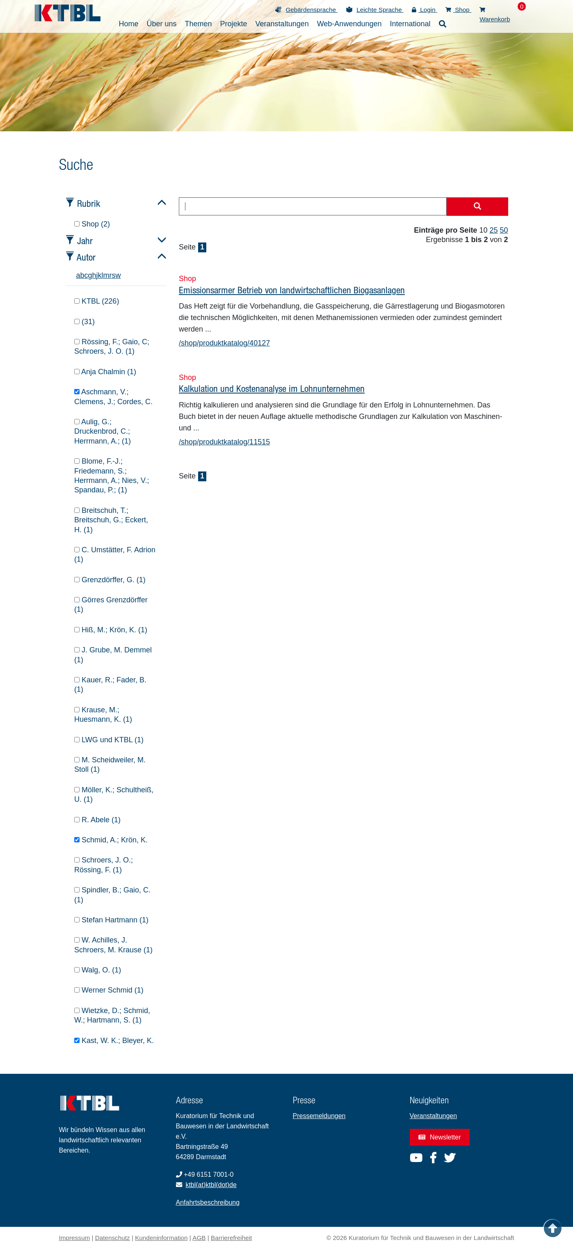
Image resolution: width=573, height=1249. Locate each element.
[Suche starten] (477, 206)
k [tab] (100, 275)
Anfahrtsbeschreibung (208, 1202)
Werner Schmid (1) (109, 990)
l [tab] (102, 275)
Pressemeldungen (319, 1115)
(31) (84, 322)
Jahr (85, 240)
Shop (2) (92, 224)
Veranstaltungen (433, 1115)
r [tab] (111, 275)
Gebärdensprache (311, 9)
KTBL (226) (96, 301)
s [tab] (114, 275)
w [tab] (118, 275)
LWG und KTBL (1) (109, 740)
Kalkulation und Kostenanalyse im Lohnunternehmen (272, 388)
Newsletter (439, 1137)
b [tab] (82, 275)
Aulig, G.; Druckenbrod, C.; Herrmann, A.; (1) (102, 431)
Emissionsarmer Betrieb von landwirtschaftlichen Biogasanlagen (292, 289)
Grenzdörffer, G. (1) (110, 580)
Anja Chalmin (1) (105, 372)
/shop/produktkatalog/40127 (224, 343)
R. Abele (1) (97, 820)
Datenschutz (112, 1237)
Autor (86, 257)
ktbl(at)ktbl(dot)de (211, 1184)
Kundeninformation (161, 1237)
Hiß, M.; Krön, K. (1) (110, 630)
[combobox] (313, 206)
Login (424, 9)
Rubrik (88, 203)
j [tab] (97, 275)
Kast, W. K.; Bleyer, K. (114, 1040)
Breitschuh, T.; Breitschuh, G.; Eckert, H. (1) (111, 520)
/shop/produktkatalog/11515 (224, 442)
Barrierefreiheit (231, 1237)
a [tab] (78, 275)
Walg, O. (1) (97, 970)
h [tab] (94, 275)
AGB (198, 1237)
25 (493, 230)
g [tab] (90, 275)
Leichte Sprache (380, 9)
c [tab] (86, 275)
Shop (458, 9)
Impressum (74, 1237)
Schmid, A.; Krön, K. (111, 840)
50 (504, 230)
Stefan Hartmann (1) (111, 920)
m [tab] (106, 275)
